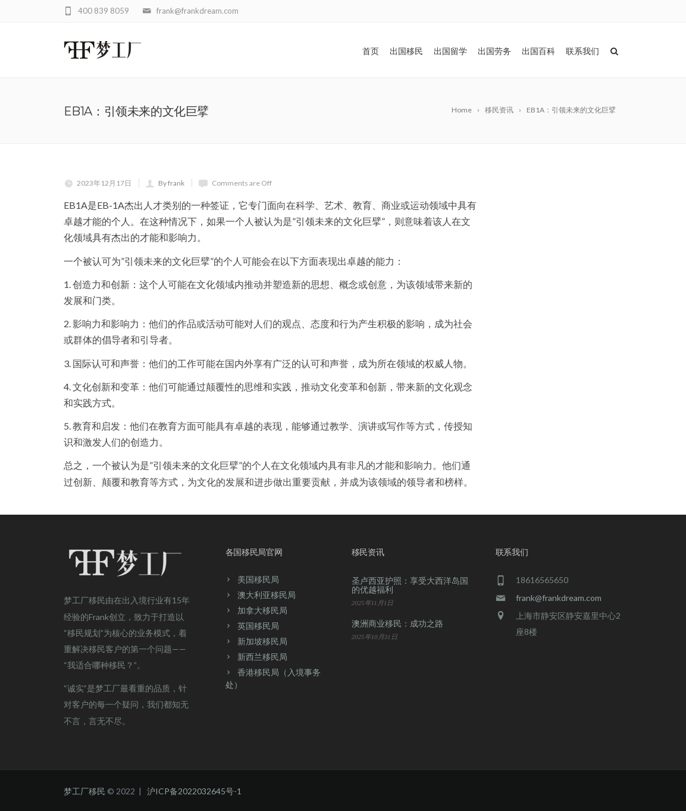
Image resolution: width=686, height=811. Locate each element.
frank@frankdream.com (559, 598)
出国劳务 (494, 51)
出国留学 (450, 51)
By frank (171, 183)
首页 (370, 51)
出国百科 (538, 51)
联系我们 (582, 51)
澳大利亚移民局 (266, 595)
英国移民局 (258, 626)
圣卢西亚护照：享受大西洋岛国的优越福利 (410, 584)
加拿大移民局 (262, 610)
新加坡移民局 (262, 641)
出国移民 (406, 51)
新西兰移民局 (262, 657)
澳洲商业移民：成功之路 (397, 623)
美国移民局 (258, 579)
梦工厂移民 (84, 791)
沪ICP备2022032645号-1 (194, 791)
